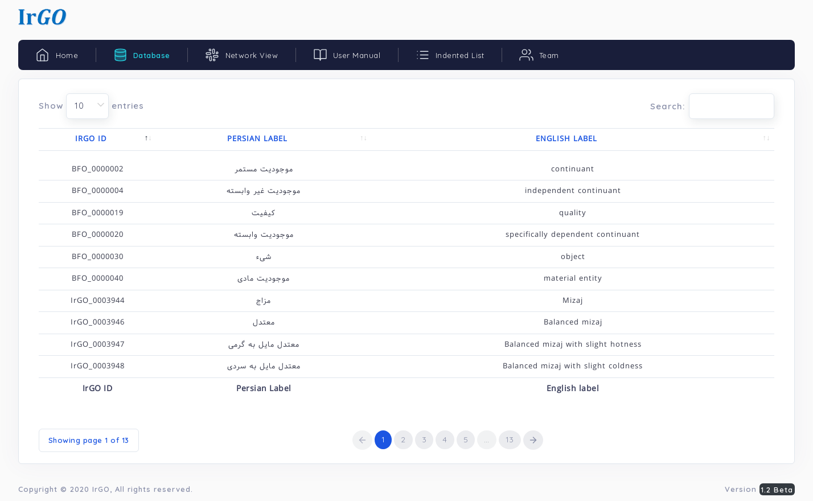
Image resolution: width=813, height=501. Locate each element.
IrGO (101, 489)
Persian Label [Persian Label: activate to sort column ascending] (257, 139)
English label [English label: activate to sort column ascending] (566, 139)
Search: (712, 106)
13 (510, 439)
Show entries (91, 106)
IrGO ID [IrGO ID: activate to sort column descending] (90, 139)
